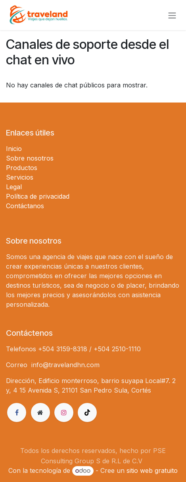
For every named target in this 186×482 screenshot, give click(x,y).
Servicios (19, 177)
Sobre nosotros (30, 158)
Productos (21, 168)
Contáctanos (25, 206)
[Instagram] (63, 412)
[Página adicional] (40, 412)
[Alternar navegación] (172, 15)
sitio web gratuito (152, 470)
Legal (14, 187)
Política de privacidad (37, 196)
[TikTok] (87, 412)
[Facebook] (16, 412)
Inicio (14, 149)
